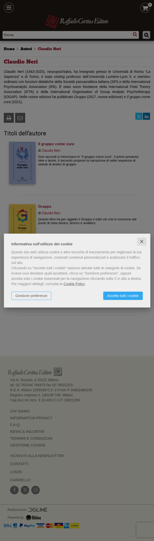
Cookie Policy (74, 284)
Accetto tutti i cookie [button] (123, 295)
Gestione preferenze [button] (31, 295)
